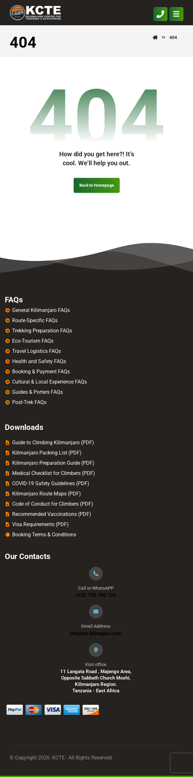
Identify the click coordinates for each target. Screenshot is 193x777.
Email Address (95, 626)
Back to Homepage (96, 185)
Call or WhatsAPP (96, 588)
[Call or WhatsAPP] (96, 573)
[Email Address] (96, 611)
